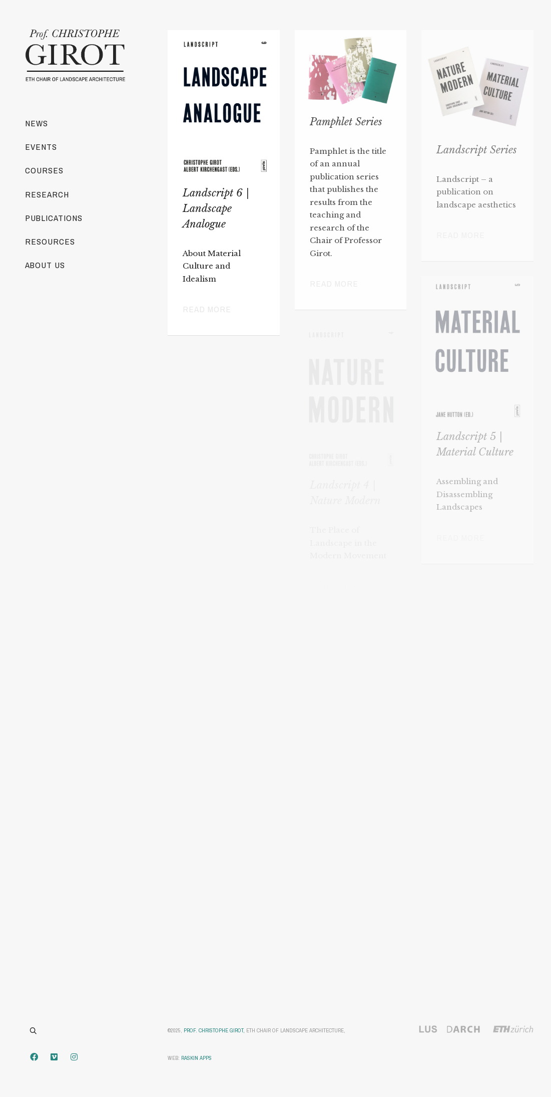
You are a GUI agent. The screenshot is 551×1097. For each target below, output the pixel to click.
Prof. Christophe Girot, (214, 1030)
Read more (207, 309)
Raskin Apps (196, 1057)
